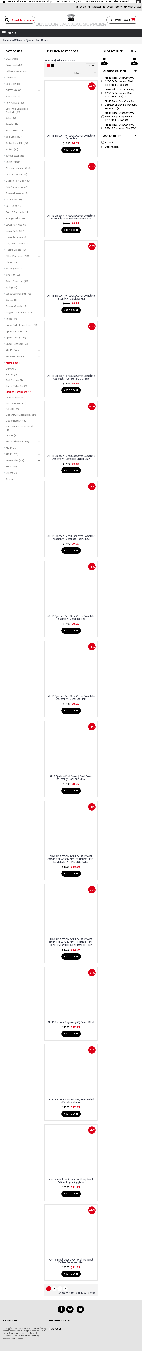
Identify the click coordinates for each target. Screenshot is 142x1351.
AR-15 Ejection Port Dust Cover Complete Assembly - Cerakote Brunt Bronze (71, 217)
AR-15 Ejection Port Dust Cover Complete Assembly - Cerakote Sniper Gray (71, 457)
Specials (10, 479)
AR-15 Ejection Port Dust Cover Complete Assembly (71, 137)
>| (65, 1288)
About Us (55, 1329)
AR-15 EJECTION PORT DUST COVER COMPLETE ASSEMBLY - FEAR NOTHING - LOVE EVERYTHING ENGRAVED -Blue (71, 942)
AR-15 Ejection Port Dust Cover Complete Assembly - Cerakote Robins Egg (71, 537)
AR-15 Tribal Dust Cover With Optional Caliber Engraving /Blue (71, 1181)
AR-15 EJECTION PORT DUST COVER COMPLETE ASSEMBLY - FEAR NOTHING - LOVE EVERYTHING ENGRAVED (71, 859)
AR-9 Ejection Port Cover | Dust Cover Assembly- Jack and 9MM (71, 778)
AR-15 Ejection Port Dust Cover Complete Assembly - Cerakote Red (71, 617)
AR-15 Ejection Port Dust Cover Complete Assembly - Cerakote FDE (71, 297)
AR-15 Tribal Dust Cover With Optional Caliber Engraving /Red (71, 1261)
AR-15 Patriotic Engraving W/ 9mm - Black (71, 1022)
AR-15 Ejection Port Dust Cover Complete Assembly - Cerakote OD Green (71, 377)
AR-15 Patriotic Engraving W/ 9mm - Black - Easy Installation (71, 1101)
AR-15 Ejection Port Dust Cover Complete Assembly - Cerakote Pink (71, 697)
